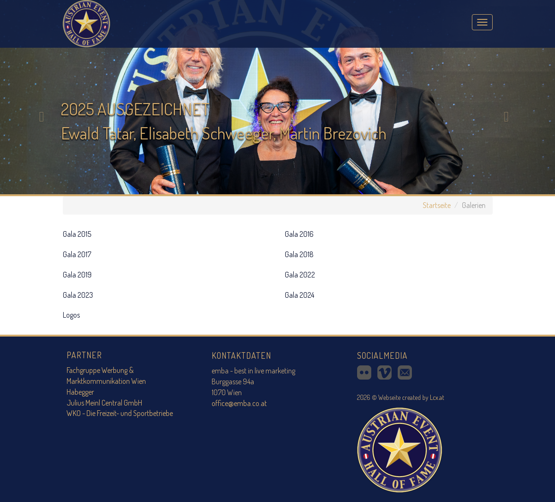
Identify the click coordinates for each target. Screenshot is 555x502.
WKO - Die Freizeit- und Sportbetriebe (120, 413)
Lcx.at (437, 397)
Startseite (437, 205)
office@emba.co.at (239, 403)
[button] (41, 97)
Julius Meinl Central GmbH (104, 402)
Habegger (80, 392)
